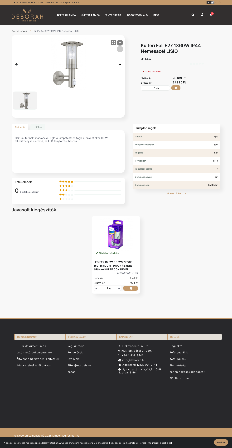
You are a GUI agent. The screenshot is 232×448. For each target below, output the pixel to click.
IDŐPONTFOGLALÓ (137, 15)
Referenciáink (178, 352)
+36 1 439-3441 (21, 2)
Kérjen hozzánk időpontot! (187, 371)
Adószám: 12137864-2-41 (137, 364)
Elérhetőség (177, 365)
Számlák (73, 359)
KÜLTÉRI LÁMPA (90, 15)
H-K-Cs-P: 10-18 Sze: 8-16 (44, 3)
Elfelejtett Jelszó (79, 365)
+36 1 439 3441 (130, 355)
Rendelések (75, 352)
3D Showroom (179, 378)
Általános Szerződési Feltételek (38, 359)
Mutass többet (176, 193)
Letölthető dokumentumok (34, 352)
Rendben (221, 442)
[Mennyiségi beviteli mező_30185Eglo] (153, 88)
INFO (156, 15)
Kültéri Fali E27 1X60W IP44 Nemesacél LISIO (56, 31)
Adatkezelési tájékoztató (33, 365)
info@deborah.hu (69, 2)
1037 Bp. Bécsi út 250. (135, 350)
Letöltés (38, 127)
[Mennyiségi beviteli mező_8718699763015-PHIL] (106, 288)
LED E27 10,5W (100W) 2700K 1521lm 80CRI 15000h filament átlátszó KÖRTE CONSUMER (113, 265)
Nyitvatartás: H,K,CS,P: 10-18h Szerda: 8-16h (140, 371)
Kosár (71, 371)
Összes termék (19, 31)
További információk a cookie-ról (155, 443)
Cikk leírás (20, 127)
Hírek (210, 2)
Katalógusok (177, 359)
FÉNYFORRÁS (113, 15)
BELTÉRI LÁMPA (66, 15)
